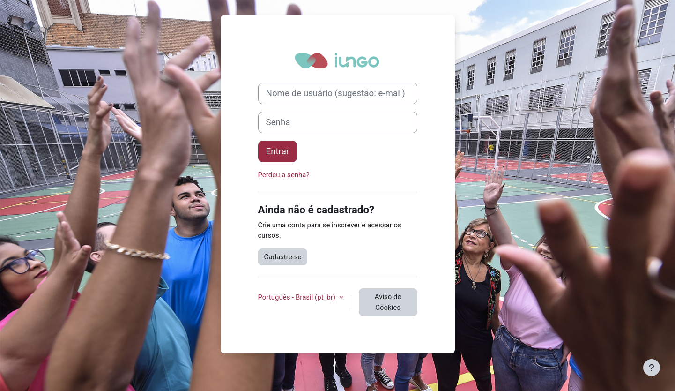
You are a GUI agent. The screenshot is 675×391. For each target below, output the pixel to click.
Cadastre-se (283, 257)
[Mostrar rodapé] (651, 367)
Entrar (277, 151)
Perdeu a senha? (284, 175)
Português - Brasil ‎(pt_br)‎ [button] (297, 297)
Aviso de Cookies (388, 302)
